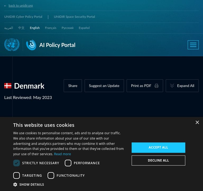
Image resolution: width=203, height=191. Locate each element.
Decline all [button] (158, 160)
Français (50, 28)
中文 (21, 28)
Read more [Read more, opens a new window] (62, 154)
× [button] (197, 123)
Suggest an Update (104, 85)
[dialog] (101, 154)
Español (84, 28)
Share (72, 85)
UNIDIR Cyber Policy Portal (23, 17)
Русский (67, 28)
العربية (8, 28)
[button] (69, 184)
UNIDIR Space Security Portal (74, 17)
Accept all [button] (158, 147)
